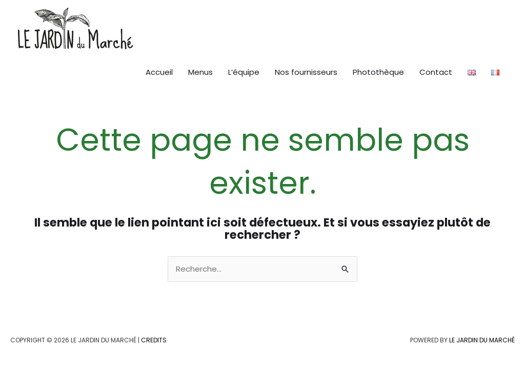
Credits (154, 340)
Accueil (159, 72)
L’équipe (243, 72)
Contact (435, 72)
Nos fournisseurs (306, 72)
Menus (200, 72)
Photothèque (378, 72)
